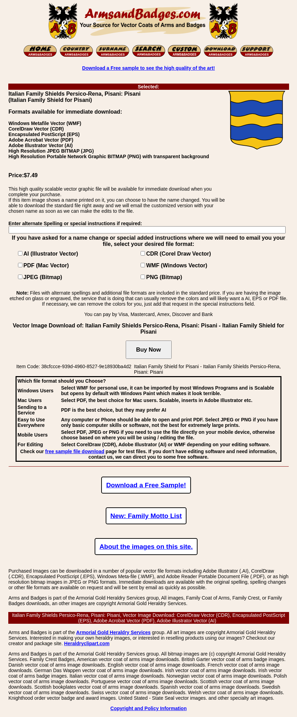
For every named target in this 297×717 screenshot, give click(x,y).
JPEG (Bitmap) (42, 277)
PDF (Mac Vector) (46, 265)
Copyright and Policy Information (149, 708)
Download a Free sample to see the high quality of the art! (148, 68)
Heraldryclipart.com (87, 643)
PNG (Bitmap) (164, 277)
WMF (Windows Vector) (176, 265)
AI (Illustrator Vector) (50, 254)
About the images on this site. (146, 546)
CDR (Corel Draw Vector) (178, 254)
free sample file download (74, 451)
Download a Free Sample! (146, 485)
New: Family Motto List (146, 515)
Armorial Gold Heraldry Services (113, 632)
